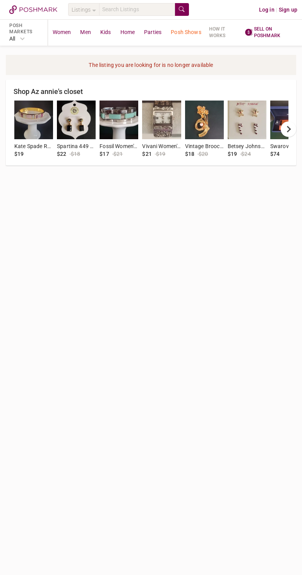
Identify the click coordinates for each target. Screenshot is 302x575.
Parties (152, 32)
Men (85, 32)
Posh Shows (186, 32)
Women (62, 32)
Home (127, 32)
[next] (288, 129)
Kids (105, 32)
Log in (267, 10)
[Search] (137, 9)
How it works (217, 32)
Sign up (288, 10)
